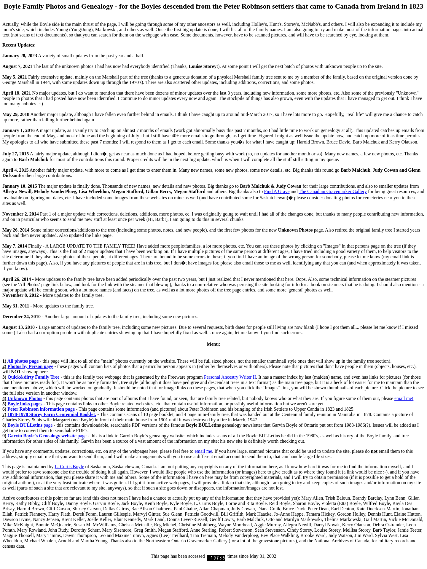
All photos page (23, 361)
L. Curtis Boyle (69, 466)
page (47, 425)
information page (41, 409)
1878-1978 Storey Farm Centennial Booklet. (51, 414)
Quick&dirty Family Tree (33, 377)
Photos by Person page (30, 366)
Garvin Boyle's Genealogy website (41, 435)
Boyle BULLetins (24, 425)
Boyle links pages (24, 403)
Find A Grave (276, 191)
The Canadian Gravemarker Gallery (333, 191)
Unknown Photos (24, 398)
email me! (403, 398)
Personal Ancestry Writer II (230, 377)
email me (203, 451)
